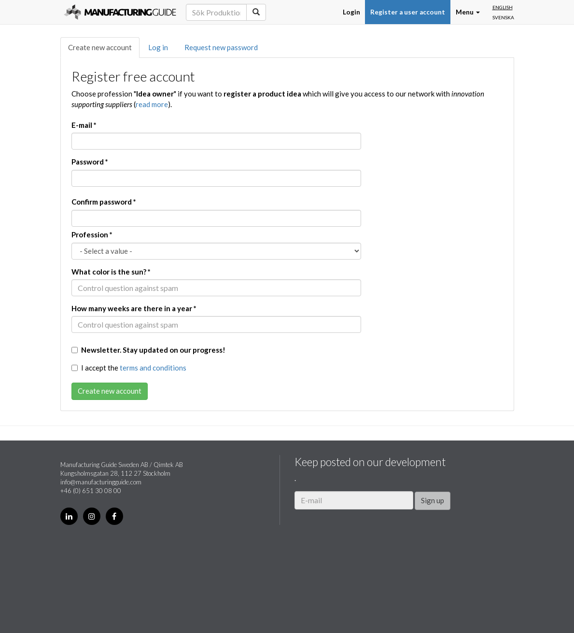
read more (152, 104)
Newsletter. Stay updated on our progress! (148, 349)
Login (351, 12)
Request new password (221, 47)
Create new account (100, 47)
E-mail (84, 125)
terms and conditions (153, 367)
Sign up (432, 500)
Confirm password (103, 201)
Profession (91, 234)
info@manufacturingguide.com (100, 482)
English (502, 7)
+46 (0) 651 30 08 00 (90, 491)
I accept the (128, 367)
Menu (468, 12)
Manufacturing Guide (120, 12)
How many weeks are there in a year (133, 308)
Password (89, 161)
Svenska (503, 17)
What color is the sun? (111, 271)
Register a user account (407, 12)
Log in (158, 47)
